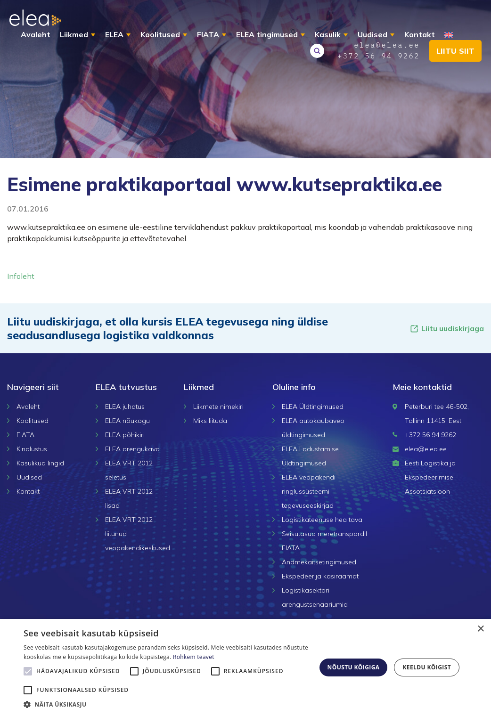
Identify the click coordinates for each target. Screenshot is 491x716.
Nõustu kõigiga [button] (353, 667)
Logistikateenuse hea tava (322, 519)
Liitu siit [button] (455, 51)
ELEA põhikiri (125, 435)
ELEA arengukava (132, 449)
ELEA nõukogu (127, 420)
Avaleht (35, 34)
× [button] (480, 629)
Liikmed (74, 34)
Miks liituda (210, 420)
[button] (166, 704)
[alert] (245, 667)
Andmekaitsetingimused (319, 562)
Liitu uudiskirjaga (446, 329)
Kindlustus (31, 449)
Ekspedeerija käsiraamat (320, 576)
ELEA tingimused (267, 34)
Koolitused (160, 34)
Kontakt (419, 34)
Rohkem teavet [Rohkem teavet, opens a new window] (193, 657)
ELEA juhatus (125, 406)
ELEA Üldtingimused (313, 406)
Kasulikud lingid (40, 463)
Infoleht (20, 276)
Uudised (372, 34)
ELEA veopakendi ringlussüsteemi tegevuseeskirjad (309, 491)
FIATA (208, 34)
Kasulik (328, 34)
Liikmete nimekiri (218, 406)
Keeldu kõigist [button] (426, 667)
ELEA (114, 34)
